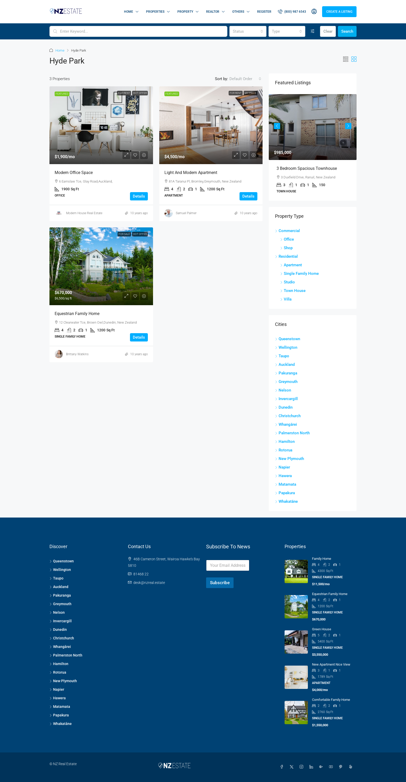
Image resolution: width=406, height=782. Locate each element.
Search (347, 31)
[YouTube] (332, 767)
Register (264, 11)
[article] (313, 147)
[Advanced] (312, 31)
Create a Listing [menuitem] (339, 11)
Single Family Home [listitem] (299, 273)
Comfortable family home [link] (331, 700)
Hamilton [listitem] (285, 441)
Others (238, 11)
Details (139, 196)
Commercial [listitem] (287, 230)
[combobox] (247, 31)
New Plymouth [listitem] (289, 458)
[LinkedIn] (312, 767)
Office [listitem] (287, 239)
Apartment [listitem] (291, 265)
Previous (277, 126)
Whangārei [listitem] (286, 424)
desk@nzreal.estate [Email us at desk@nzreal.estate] (149, 583)
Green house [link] (321, 629)
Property (185, 11)
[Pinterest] (342, 767)
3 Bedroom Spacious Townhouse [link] (307, 168)
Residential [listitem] (286, 256)
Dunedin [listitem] (284, 407)
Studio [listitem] (287, 282)
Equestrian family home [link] (77, 313)
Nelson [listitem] (283, 390)
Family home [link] (321, 559)
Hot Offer (140, 93)
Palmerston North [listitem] (292, 433)
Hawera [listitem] (283, 475)
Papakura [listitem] (285, 493)
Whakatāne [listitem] (286, 501)
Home (128, 11)
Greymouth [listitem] (286, 381)
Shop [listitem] (286, 248)
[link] (101, 125)
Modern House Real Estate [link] (84, 213)
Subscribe (220, 582)
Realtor (212, 11)
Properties (155, 11)
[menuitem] (292, 11)
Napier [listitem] (282, 467)
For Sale (124, 234)
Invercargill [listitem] (286, 398)
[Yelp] (351, 767)
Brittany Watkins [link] (77, 354)
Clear (327, 31)
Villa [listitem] (286, 299)
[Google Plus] (322, 767)
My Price (250, 93)
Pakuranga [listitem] (286, 373)
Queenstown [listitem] (287, 339)
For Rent (124, 93)
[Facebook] (283, 767)
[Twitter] (292, 767)
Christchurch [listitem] (288, 416)
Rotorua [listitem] (283, 450)
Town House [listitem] (293, 290)
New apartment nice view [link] (331, 664)
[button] (345, 59)
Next (348, 126)
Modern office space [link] (74, 172)
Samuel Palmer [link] (186, 213)
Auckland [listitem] (285, 364)
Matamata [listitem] (285, 484)
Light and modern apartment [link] (190, 172)
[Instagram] (302, 767)
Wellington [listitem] (286, 347)
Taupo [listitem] (282, 356)
